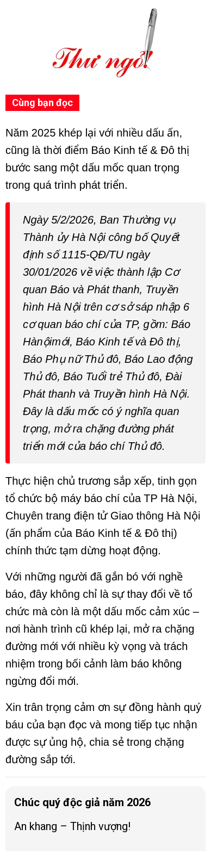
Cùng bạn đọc (42, 102)
